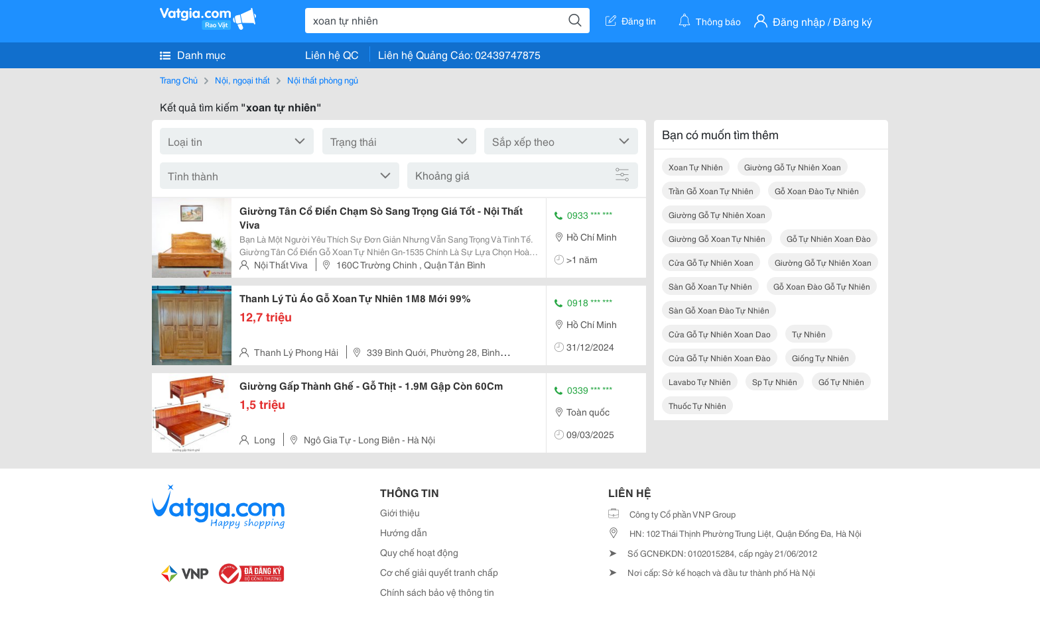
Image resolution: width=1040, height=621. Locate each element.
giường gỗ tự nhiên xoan (792, 166)
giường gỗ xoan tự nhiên (717, 238)
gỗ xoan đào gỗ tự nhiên (821, 286)
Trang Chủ (179, 79)
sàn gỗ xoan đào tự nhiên (719, 309)
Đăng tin (631, 20)
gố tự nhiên (841, 381)
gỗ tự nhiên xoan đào (829, 238)
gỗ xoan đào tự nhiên (817, 190)
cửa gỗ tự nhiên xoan (711, 262)
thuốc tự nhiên (697, 405)
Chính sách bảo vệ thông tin (437, 591)
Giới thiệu (400, 512)
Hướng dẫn (403, 532)
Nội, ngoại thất (242, 79)
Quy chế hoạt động (419, 552)
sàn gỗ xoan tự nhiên (710, 286)
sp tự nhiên (774, 381)
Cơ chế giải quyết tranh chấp (439, 572)
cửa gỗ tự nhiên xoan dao (720, 333)
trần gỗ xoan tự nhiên (711, 190)
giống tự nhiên (820, 357)
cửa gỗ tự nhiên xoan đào (720, 357)
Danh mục (193, 54)
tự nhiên (809, 333)
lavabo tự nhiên (700, 381)
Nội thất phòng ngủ (322, 79)
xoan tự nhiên (696, 166)
